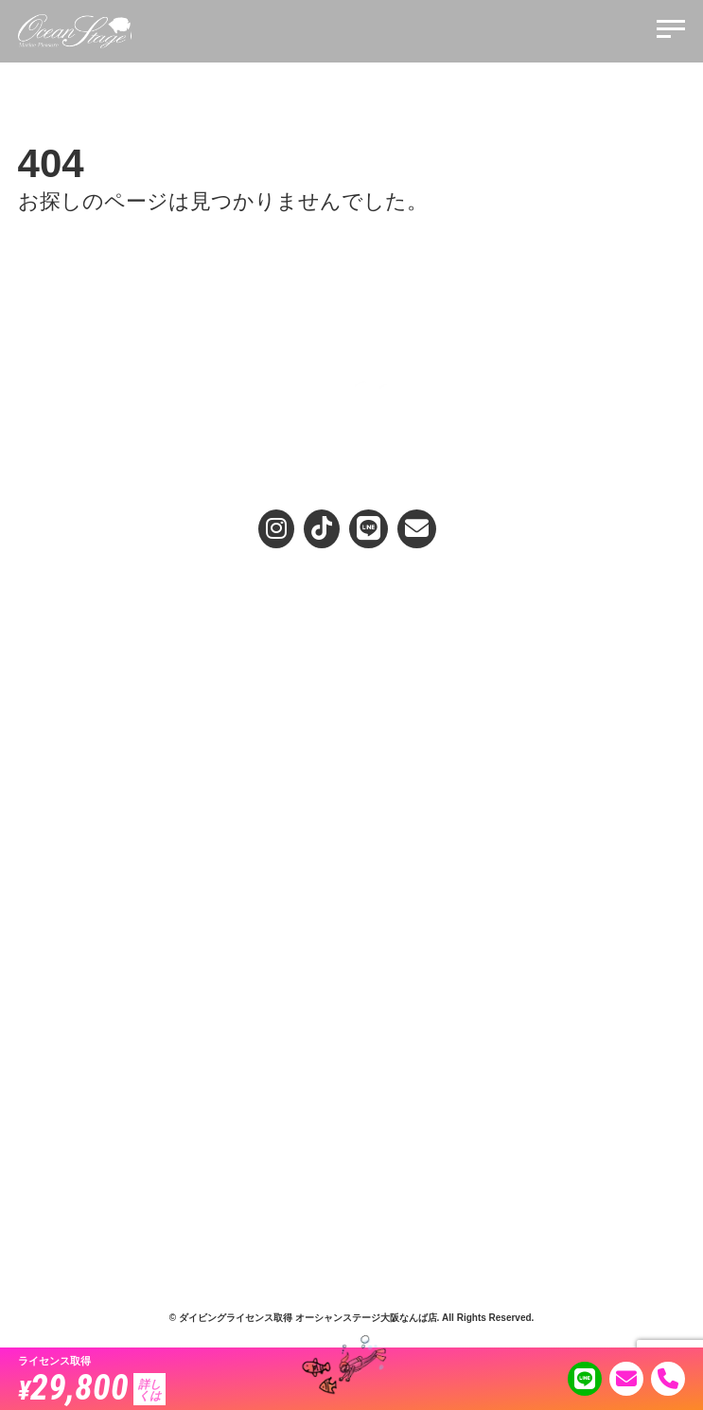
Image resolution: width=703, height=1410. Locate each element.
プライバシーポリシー (409, 1080)
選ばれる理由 (46, 600)
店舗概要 (40, 1102)
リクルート (46, 1145)
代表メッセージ (57, 1045)
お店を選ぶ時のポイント (70, 744)
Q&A (362, 1030)
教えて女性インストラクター (426, 945)
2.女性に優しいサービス (79, 644)
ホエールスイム (391, 823)
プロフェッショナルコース (86, 910)
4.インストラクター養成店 (85, 687)
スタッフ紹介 (52, 1023)
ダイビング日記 (391, 879)
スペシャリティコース (75, 844)
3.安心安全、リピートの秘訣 (91, 665)
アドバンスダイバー (69, 823)
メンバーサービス (63, 1124)
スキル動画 (380, 966)
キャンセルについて (403, 1102)
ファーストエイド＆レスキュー (97, 866)
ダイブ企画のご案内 (403, 801)
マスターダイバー (63, 888)
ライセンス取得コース (409, 622)
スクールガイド (57, 801)
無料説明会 (375, 722)
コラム (369, 923)
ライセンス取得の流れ (409, 644)
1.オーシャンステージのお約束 (96, 622)
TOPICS (373, 901)
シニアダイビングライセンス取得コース (454, 687)
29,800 (92, 1386)
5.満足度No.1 (51, 709)
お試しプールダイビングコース (431, 665)
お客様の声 (375, 1001)
